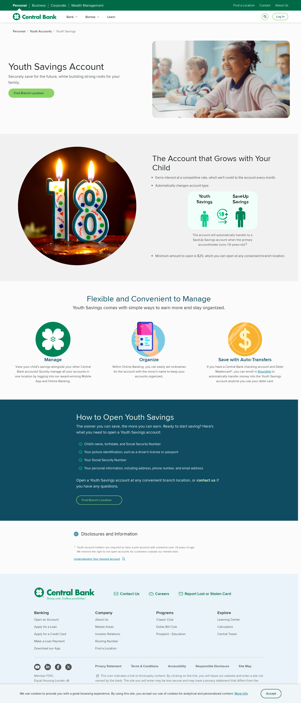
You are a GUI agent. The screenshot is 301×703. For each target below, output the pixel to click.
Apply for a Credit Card (50, 634)
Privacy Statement (108, 666)
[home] (35, 16)
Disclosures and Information (109, 533)
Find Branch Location (29, 93)
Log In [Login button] (280, 16)
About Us (281, 5)
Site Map (245, 666)
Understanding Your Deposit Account (97, 559)
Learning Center (228, 619)
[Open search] (264, 16)
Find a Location (244, 5)
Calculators (225, 626)
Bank (70, 17)
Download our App (47, 648)
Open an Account (46, 619)
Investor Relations (107, 634)
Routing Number (106, 641)
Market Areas (104, 626)
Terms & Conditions (144, 666)
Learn (111, 17)
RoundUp (264, 371)
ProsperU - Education (171, 634)
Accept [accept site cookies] (271, 693)
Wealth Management (87, 5)
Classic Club (164, 619)
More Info (241, 693)
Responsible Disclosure (212, 666)
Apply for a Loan (45, 626)
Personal (20, 5)
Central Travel (227, 634)
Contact (264, 5)
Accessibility (177, 666)
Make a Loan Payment (49, 641)
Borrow (90, 17)
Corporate (58, 5)
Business (39, 5)
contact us (206, 480)
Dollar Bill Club (166, 626)
